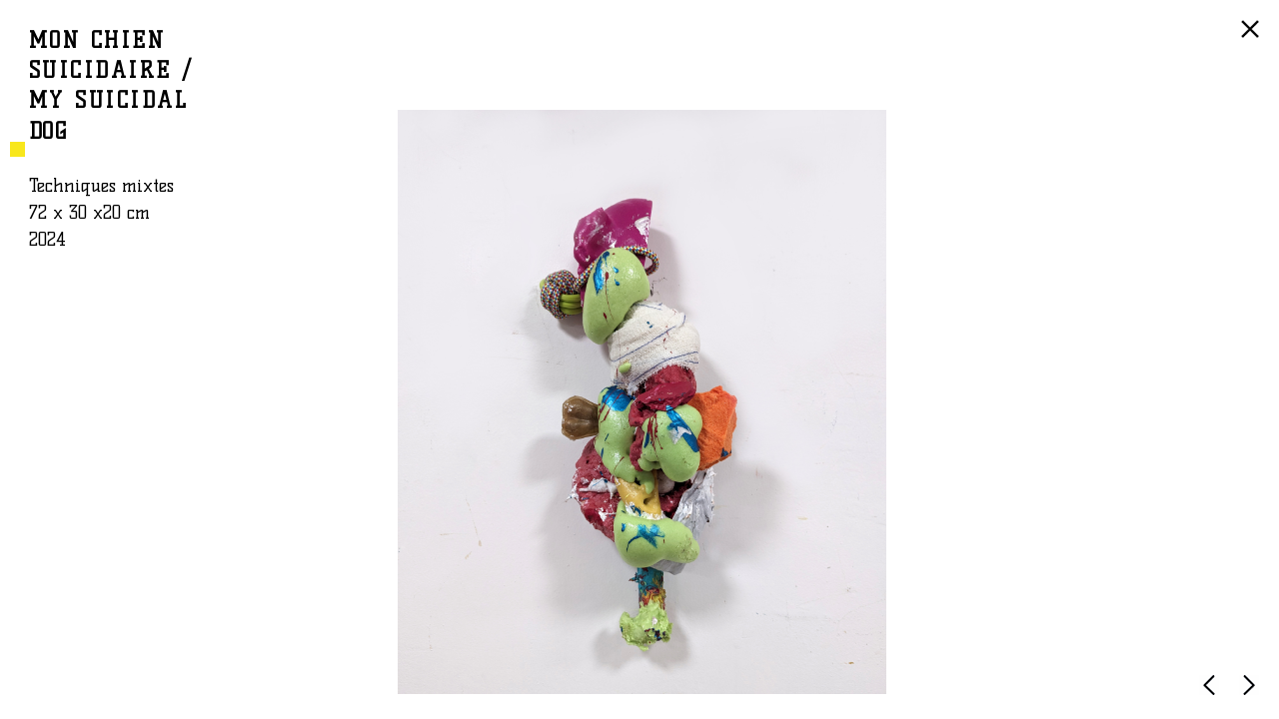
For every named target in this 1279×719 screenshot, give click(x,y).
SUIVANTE (1253, 694)
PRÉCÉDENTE (1213, 694)
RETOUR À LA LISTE (1253, 39)
